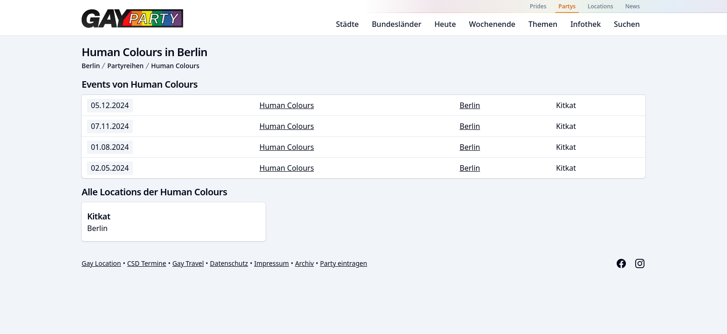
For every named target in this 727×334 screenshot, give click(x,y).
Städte (347, 24)
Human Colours (175, 65)
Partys (567, 6)
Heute (445, 24)
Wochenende (492, 24)
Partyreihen (125, 65)
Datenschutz (229, 263)
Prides (538, 6)
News (632, 6)
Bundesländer (396, 24)
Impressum (271, 263)
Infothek (585, 24)
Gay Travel (188, 263)
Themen (543, 24)
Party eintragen (343, 263)
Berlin (91, 65)
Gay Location (101, 263)
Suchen (627, 24)
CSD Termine (146, 263)
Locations (600, 6)
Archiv (304, 263)
